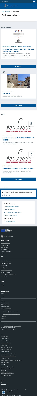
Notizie (4, 135)
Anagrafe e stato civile (6, 263)
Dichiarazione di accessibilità (7, 367)
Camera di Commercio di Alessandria (9, 354)
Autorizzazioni (4, 265)
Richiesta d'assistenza (6, 375)
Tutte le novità (18, 179)
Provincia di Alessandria (6, 341)
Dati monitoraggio (5, 389)
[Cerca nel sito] (33, 5)
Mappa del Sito (9, 391)
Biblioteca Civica (4, 276)
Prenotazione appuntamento (7, 373)
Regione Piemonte (5, 1)
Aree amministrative (5, 243)
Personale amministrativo (6, 251)
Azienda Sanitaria (5, 351)
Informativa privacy (5, 362)
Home (3, 11)
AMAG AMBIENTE (5, 358)
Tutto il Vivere (18, 66)
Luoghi (2, 293)
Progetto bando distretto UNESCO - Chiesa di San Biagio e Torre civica (17, 46)
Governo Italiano (4, 336)
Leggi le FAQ (3, 370)
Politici (2, 254)
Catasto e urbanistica (5, 268)
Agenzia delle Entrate (6, 343)
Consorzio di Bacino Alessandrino (8, 356)
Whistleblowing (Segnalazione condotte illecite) (11, 360)
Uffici (2, 256)
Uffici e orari (3, 316)
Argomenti (7, 11)
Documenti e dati (4, 245)
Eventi (2, 296)
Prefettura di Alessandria (6, 347)
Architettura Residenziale (8, 91)
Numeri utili (3, 318)
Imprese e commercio (5, 272)
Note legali (3, 364)
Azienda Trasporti (4, 345)
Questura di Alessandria (6, 349)
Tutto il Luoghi (18, 105)
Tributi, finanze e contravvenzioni (8, 274)
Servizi (15, 389)
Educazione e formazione (6, 270)
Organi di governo (5, 249)
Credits (24, 389)
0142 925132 (8, 308)
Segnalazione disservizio (6, 372)
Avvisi (2, 286)
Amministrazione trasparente (7, 368)
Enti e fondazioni (4, 247)
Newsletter (3, 384)
